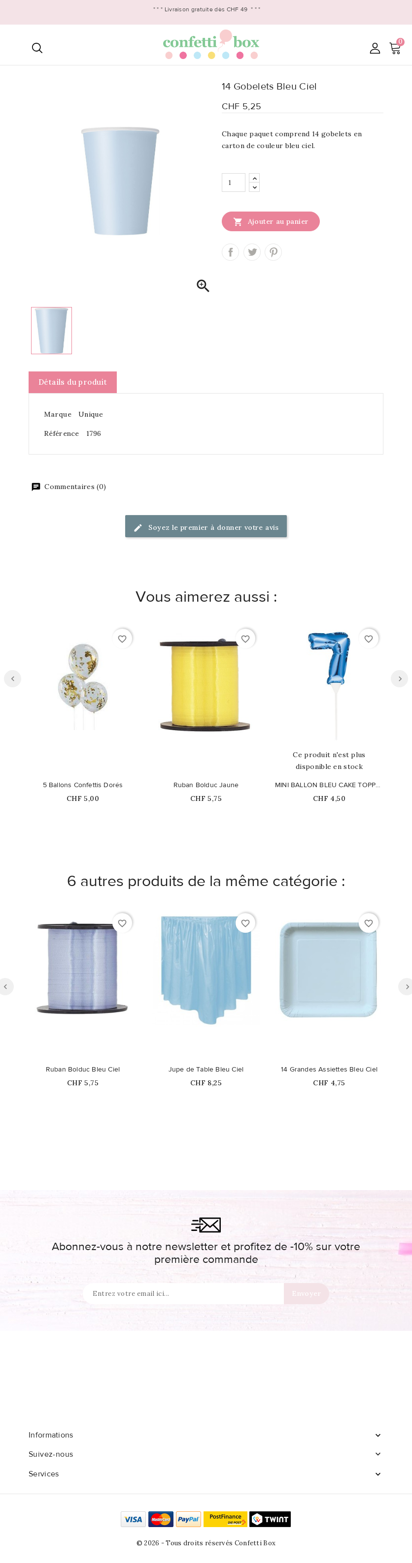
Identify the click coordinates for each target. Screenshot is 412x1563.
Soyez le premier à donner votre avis (206, 528)
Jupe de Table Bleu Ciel (206, 1069)
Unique (90, 414)
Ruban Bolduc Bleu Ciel (83, 1069)
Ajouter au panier (271, 221)
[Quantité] (233, 182)
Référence (61, 433)
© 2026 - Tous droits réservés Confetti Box (206, 1543)
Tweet (252, 252)
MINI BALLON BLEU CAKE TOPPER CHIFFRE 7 (329, 785)
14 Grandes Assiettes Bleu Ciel (329, 1069)
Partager (230, 252)
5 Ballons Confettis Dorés (83, 785)
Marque (57, 414)
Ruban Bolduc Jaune (206, 785)
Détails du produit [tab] (72, 382)
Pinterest (273, 252)
